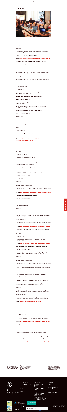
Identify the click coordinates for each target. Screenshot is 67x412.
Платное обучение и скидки (39, 389)
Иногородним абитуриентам (37, 391)
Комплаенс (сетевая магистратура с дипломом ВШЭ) (39, 394)
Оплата (49, 384)
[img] (19, 403)
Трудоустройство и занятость (52, 390)
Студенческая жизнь (52, 392)
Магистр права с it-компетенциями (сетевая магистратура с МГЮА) (40, 398)
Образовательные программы (24, 386)
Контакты (22, 391)
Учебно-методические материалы (53, 388)
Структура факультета (26, 384)
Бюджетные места (38, 386)
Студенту (50, 382)
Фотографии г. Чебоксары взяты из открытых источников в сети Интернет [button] (59, 406)
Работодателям (24, 390)
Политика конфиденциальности (13, 392)
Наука (21, 388)
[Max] (7, 390)
